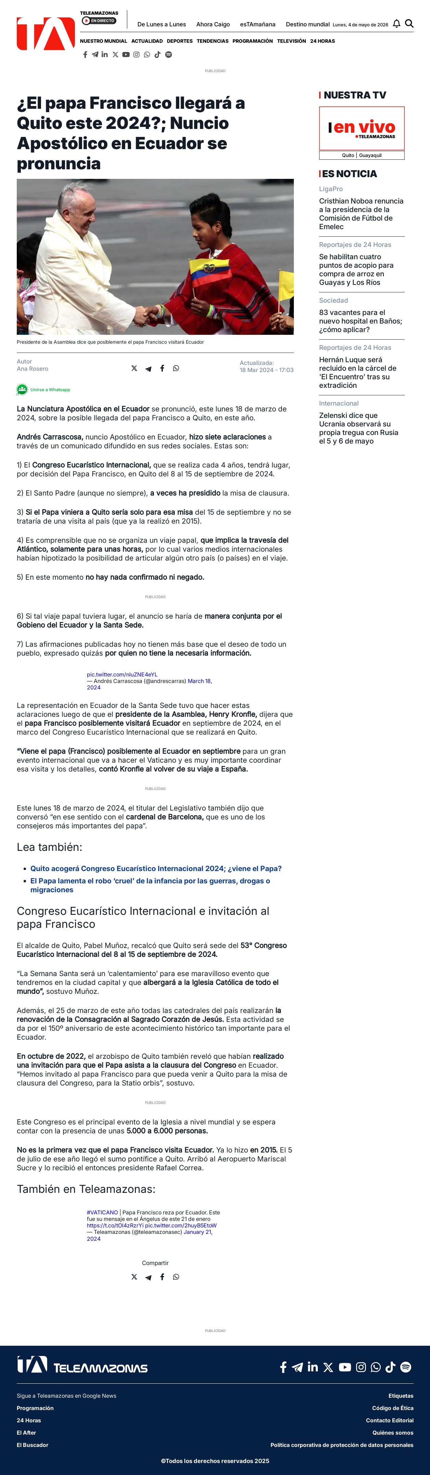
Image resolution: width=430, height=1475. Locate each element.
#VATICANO (102, 1212)
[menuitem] (103, 41)
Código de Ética (393, 1408)
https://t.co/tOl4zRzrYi (115, 1225)
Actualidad (147, 41)
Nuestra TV (354, 95)
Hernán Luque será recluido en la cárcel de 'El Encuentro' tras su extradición (357, 372)
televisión (291, 41)
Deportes (180, 41)
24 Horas (322, 41)
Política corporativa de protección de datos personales (342, 1444)
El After (26, 1432)
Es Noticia (349, 174)
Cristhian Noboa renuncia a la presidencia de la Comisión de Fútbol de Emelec (361, 214)
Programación (253, 41)
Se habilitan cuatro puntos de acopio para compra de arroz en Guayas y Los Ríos (356, 269)
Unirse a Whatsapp (45, 389)
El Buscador (32, 1444)
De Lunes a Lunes (162, 24)
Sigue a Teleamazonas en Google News (66, 1395)
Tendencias (213, 41)
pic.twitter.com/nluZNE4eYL (122, 674)
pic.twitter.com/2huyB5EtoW (181, 1225)
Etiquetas (401, 1395)
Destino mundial (308, 24)
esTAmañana (258, 24)
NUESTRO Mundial (103, 41)
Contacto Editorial (390, 1420)
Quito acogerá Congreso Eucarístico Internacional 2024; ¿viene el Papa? (156, 868)
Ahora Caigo (213, 24)
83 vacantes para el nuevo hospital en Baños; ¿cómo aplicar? (360, 321)
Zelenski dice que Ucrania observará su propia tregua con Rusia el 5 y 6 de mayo (359, 428)
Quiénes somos (393, 1432)
